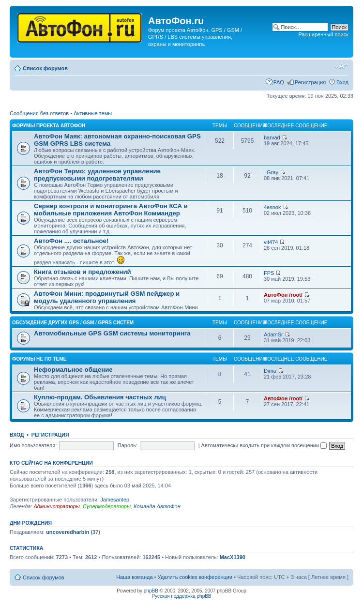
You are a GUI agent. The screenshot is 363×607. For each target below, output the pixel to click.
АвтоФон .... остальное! (71, 240)
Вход (342, 82)
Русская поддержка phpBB (181, 596)
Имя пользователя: (33, 445)
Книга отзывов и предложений (82, 271)
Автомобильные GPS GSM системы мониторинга (112, 333)
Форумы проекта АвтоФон (48, 125)
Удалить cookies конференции (195, 577)
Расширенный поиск (323, 34)
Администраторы (56, 506)
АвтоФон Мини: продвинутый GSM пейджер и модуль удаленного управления (107, 297)
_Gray (271, 172)
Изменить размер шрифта (341, 66)
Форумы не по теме (39, 359)
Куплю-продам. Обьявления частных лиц (100, 397)
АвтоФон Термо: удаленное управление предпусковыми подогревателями (97, 174)
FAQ (278, 82)
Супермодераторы (107, 506)
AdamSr (273, 334)
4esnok (272, 207)
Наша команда (134, 577)
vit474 (271, 242)
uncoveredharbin (67, 532)
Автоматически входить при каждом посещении (264, 445)
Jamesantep (114, 499)
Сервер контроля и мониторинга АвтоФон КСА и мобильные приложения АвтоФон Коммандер (111, 209)
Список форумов (45, 68)
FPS (269, 273)
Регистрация (310, 82)
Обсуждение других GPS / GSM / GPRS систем (73, 322)
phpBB (151, 590)
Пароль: (127, 445)
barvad (272, 137)
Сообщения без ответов (39, 113)
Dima (270, 371)
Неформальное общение (73, 369)
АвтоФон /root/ (283, 295)
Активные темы (93, 113)
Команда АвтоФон (157, 506)
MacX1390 (232, 557)
